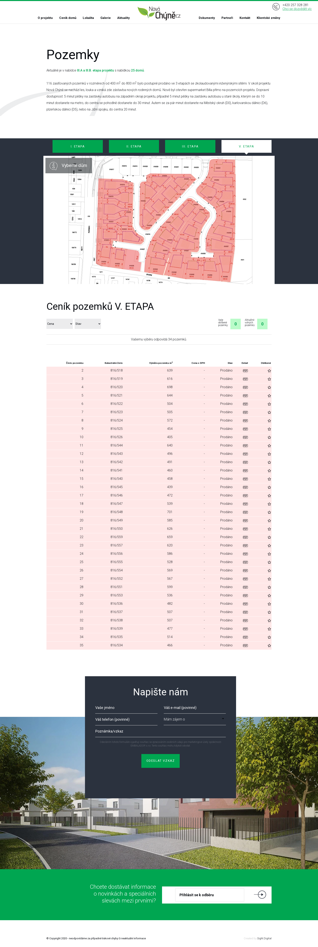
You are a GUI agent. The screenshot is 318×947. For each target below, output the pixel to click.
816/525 (117, 429)
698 (170, 387)
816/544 (117, 445)
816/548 (117, 512)
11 (81, 445)
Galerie (105, 18)
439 (170, 487)
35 (81, 645)
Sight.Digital (264, 938)
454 (170, 429)
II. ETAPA (134, 146)
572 (170, 420)
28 (81, 587)
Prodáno (226, 370)
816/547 (117, 504)
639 (170, 370)
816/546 (117, 495)
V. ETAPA (246, 146)
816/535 (117, 637)
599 (170, 587)
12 (81, 454)
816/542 (117, 462)
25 (81, 562)
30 (81, 604)
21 (81, 529)
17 (81, 495)
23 (81, 545)
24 (81, 554)
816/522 (117, 404)
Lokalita (88, 18)
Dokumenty (207, 18)
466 (170, 645)
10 (81, 437)
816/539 (117, 629)
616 (170, 379)
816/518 (117, 370)
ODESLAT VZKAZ (160, 761)
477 (170, 629)
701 (170, 512)
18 (81, 504)
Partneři (227, 18)
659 (170, 537)
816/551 (117, 587)
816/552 (117, 579)
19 (81, 512)
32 (81, 620)
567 (170, 579)
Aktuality (123, 18)
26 (81, 570)
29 (81, 595)
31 (81, 612)
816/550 (117, 529)
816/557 (117, 545)
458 (170, 479)
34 (81, 637)
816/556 (117, 554)
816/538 (117, 620)
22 (81, 537)
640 (170, 445)
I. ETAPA (78, 146)
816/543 (117, 454)
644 (170, 395)
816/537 (117, 612)
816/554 (117, 570)
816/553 (117, 595)
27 (81, 579)
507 (170, 612)
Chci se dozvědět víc (297, 9)
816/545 (117, 487)
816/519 (117, 379)
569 (170, 570)
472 (170, 495)
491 (170, 462)
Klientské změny (268, 18)
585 (170, 520)
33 (81, 629)
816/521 (117, 395)
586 (170, 554)
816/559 (117, 537)
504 (170, 404)
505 (170, 412)
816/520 (117, 387)
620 (170, 545)
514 (170, 637)
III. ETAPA (190, 146)
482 (170, 604)
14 (81, 470)
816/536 (117, 604)
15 (81, 479)
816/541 (117, 470)
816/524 (117, 420)
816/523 (117, 412)
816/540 (117, 479)
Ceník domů (67, 18)
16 (81, 487)
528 (170, 562)
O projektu (45, 18)
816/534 (117, 645)
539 (170, 504)
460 (170, 470)
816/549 (117, 520)
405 (170, 437)
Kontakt (245, 18)
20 (81, 520)
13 (81, 462)
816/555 (117, 562)
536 (170, 595)
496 (170, 454)
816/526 (117, 437)
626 (170, 529)
